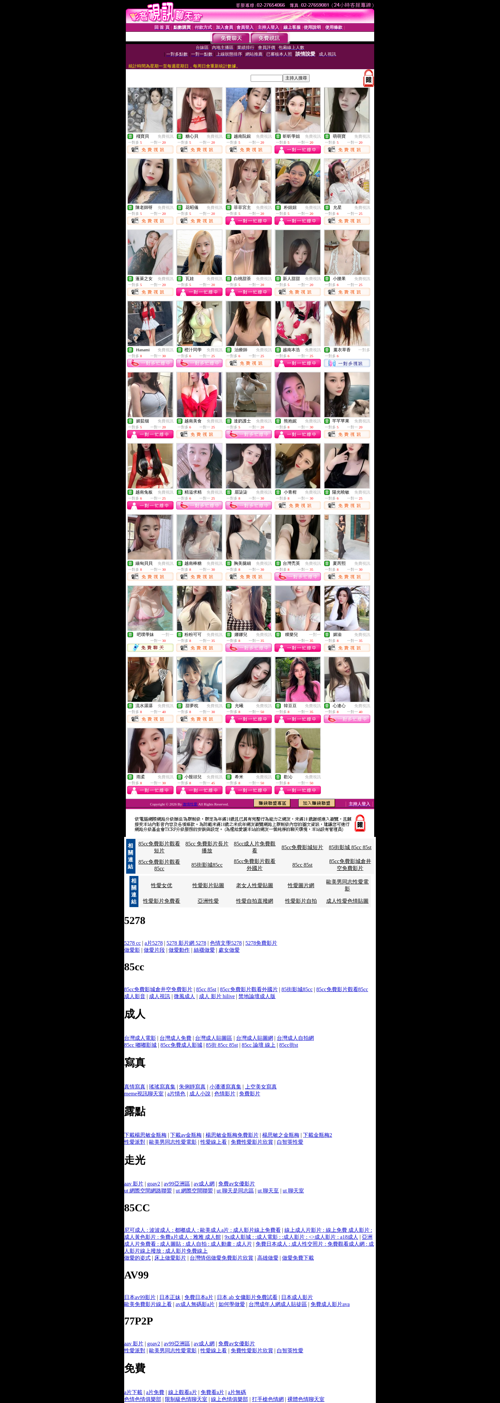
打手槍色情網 (268, 1399)
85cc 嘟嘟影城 (140, 1045)
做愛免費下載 (298, 1258)
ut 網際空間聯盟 (194, 1190)
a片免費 (155, 1392)
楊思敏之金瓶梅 (280, 1135)
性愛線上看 (213, 1142)
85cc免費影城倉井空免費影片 (158, 989)
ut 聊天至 (268, 1190)
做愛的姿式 (137, 1258)
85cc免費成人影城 (181, 1045)
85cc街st (288, 1045)
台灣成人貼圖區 (213, 1038)
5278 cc (132, 943)
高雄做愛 (267, 1258)
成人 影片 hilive (217, 996)
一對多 (364, 350)
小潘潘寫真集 (225, 1086)
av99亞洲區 (177, 1183)
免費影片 (249, 1093)
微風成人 (184, 996)
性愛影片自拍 (301, 901)
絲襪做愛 (204, 950)
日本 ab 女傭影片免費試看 (247, 1297)
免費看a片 (212, 1392)
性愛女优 (161, 885)
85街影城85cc (207, 865)
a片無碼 (237, 1392)
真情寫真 (134, 1086)
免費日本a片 (198, 1297)
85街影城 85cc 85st (350, 847)
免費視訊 (166, 136)
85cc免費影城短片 (302, 847)
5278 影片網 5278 (186, 943)
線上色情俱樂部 (229, 1399)
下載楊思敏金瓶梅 (145, 1135)
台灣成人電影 (140, 1038)
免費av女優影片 (236, 1183)
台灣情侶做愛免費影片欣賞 (221, 1258)
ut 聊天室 (293, 1190)
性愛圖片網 (301, 885)
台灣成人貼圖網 (254, 1038)
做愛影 (132, 950)
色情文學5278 (226, 943)
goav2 (153, 1183)
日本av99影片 (140, 1297)
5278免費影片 (261, 943)
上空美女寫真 (261, 1086)
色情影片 (224, 1093)
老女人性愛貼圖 (254, 885)
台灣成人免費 (175, 1038)
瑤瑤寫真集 (162, 1086)
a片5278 (153, 943)
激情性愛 (190, 804)
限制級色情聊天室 (186, 1399)
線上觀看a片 (182, 1392)
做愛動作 (179, 950)
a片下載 (133, 1392)
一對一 (168, 634)
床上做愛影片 (170, 1258)
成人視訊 (159, 996)
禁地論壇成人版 (256, 996)
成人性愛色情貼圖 (347, 901)
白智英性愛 (290, 1142)
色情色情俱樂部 (142, 1399)
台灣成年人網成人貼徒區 (278, 1304)
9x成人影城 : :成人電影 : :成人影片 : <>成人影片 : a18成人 (291, 1237)
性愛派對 (134, 1142)
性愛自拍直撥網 (254, 901)
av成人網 (204, 1183)
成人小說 (200, 1093)
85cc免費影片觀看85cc (342, 989)
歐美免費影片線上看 (148, 1304)
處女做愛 (229, 950)
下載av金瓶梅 (186, 1135)
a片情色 (176, 1093)
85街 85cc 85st (222, 1045)
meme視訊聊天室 (144, 1093)
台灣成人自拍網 (295, 1038)
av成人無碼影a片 (195, 1304)
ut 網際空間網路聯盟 (148, 1190)
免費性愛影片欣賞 (252, 1142)
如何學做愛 (232, 1304)
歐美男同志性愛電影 (173, 1142)
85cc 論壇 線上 (258, 1045)
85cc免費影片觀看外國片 (248, 989)
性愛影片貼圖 (208, 885)
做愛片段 (154, 950)
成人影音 (134, 996)
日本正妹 (169, 1297)
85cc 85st (302, 865)
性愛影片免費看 (161, 901)
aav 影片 (133, 1183)
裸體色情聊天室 (306, 1399)
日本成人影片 (297, 1297)
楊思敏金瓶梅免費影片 (232, 1135)
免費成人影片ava (330, 1304)
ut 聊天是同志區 (235, 1190)
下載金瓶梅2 (317, 1135)
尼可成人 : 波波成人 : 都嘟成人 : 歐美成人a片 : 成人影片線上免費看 (202, 1230)
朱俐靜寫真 (192, 1086)
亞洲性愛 (208, 901)
